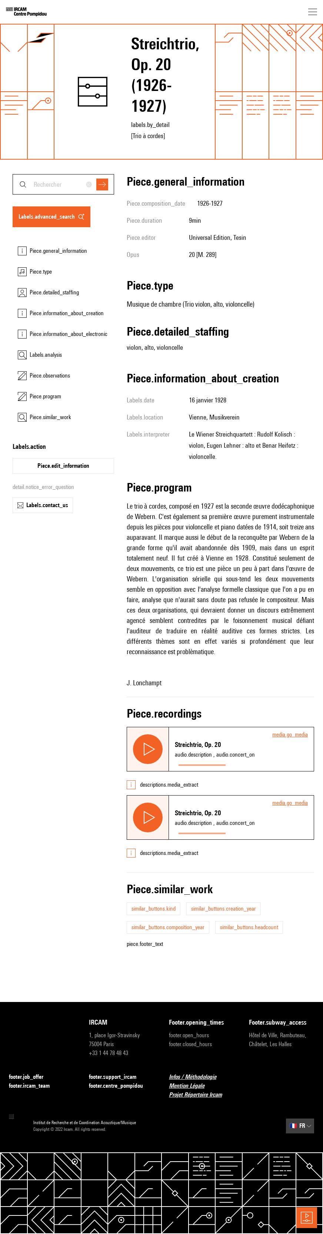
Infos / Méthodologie (197, 1077)
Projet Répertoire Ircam (200, 1095)
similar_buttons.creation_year (223, 908)
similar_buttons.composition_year (167, 927)
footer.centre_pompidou (120, 1086)
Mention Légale (191, 1086)
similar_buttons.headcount (249, 927)
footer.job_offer (30, 1077)
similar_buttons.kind (153, 908)
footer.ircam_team (34, 1086)
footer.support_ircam (117, 1077)
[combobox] (63, 184)
